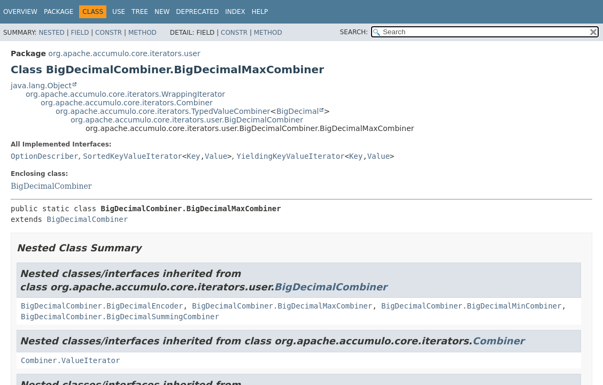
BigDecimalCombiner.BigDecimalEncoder (102, 306)
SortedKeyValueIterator (132, 156)
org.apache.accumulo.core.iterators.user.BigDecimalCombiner (187, 120)
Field (80, 32)
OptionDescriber (44, 156)
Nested (51, 32)
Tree (140, 12)
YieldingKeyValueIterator (290, 156)
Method (142, 32)
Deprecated (197, 12)
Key (193, 156)
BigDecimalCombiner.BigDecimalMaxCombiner (282, 306)
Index (235, 12)
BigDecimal (297, 111)
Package (58, 12)
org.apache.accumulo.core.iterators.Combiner (127, 102)
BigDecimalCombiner (51, 186)
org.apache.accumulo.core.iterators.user (124, 53)
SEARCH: (354, 32)
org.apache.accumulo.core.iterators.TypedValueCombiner (163, 111)
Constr (108, 32)
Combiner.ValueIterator (70, 360)
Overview (20, 12)
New (161, 12)
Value (216, 156)
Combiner (498, 340)
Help (260, 12)
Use (118, 12)
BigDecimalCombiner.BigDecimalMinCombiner (471, 306)
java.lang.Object (41, 85)
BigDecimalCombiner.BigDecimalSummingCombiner (120, 316)
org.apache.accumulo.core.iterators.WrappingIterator (125, 94)
